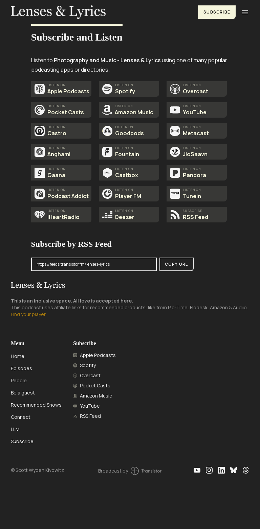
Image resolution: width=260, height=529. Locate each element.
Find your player (28, 314)
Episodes (21, 368)
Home (17, 356)
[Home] (100, 12)
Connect (20, 417)
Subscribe (216, 12)
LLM (15, 429)
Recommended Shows (36, 405)
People (19, 380)
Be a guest (23, 392)
